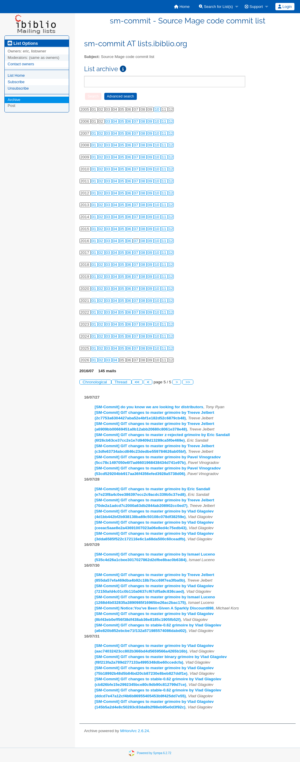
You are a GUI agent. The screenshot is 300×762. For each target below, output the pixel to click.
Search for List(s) (216, 6)
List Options (23, 43)
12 (171, 121)
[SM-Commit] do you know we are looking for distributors (149, 407)
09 (150, 121)
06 (129, 121)
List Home (16, 75)
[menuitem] (181, 6)
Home (182, 6)
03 (108, 121)
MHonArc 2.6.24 (134, 731)
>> (187, 382)
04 (115, 121)
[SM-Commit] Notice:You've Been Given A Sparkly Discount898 (154, 608)
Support (254, 6)
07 (136, 121)
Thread (121, 382)
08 (143, 121)
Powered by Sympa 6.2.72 (154, 752)
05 (122, 121)
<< (137, 382)
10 (157, 109)
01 (94, 133)
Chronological (95, 382)
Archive (14, 100)
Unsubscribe (18, 88)
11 (164, 121)
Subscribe (16, 82)
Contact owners (21, 64)
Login (285, 6)
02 (101, 133)
